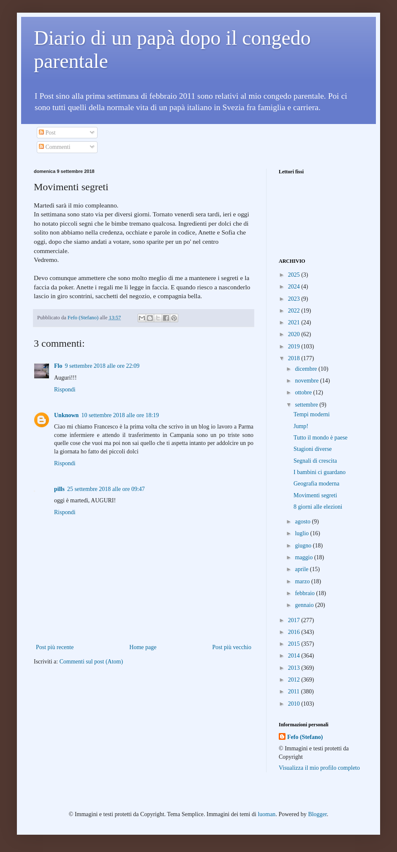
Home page (142, 647)
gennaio (305, 605)
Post (47, 132)
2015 (295, 644)
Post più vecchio (231, 647)
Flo (58, 366)
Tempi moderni (312, 414)
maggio (304, 557)
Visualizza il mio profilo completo (319, 768)
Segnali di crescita (315, 461)
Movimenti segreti (315, 495)
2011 (294, 691)
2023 (295, 299)
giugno (304, 545)
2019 (295, 346)
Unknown (66, 415)
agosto (303, 521)
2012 (295, 680)
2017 (295, 620)
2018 (295, 358)
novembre (307, 380)
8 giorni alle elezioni (318, 507)
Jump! (301, 426)
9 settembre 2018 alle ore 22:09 (102, 366)
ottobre (304, 392)
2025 (295, 275)
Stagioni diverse (313, 449)
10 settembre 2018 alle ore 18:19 (120, 415)
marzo (303, 581)
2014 (295, 655)
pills (59, 489)
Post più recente (54, 647)
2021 (295, 322)
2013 (295, 668)
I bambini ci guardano (319, 472)
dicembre (306, 369)
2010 (295, 704)
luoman (266, 814)
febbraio (305, 593)
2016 (295, 632)
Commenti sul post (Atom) (91, 661)
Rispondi (65, 389)
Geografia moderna (316, 483)
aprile (302, 569)
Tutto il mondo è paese (321, 437)
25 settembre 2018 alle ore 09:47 (106, 489)
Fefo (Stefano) (305, 737)
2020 (295, 334)
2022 (295, 310)
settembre (307, 405)
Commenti (55, 147)
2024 (295, 286)
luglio (302, 533)
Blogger (317, 814)
